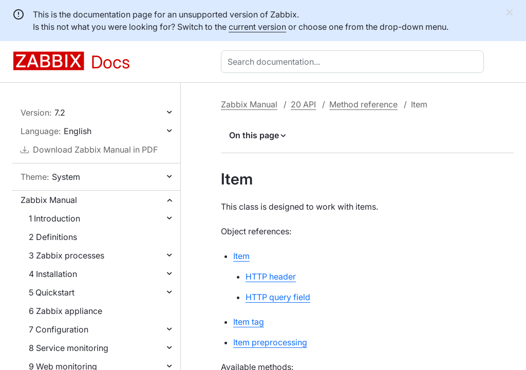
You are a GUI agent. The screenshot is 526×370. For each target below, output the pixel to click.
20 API (303, 104)
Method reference (363, 104)
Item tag (248, 322)
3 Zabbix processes (66, 255)
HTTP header (271, 276)
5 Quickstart (51, 292)
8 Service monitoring (68, 348)
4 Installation (53, 274)
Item (241, 256)
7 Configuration (58, 329)
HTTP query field (278, 297)
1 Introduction (54, 218)
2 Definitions (53, 237)
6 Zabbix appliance (65, 311)
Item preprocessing (270, 342)
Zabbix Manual (49, 200)
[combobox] (354, 61)
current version (257, 27)
